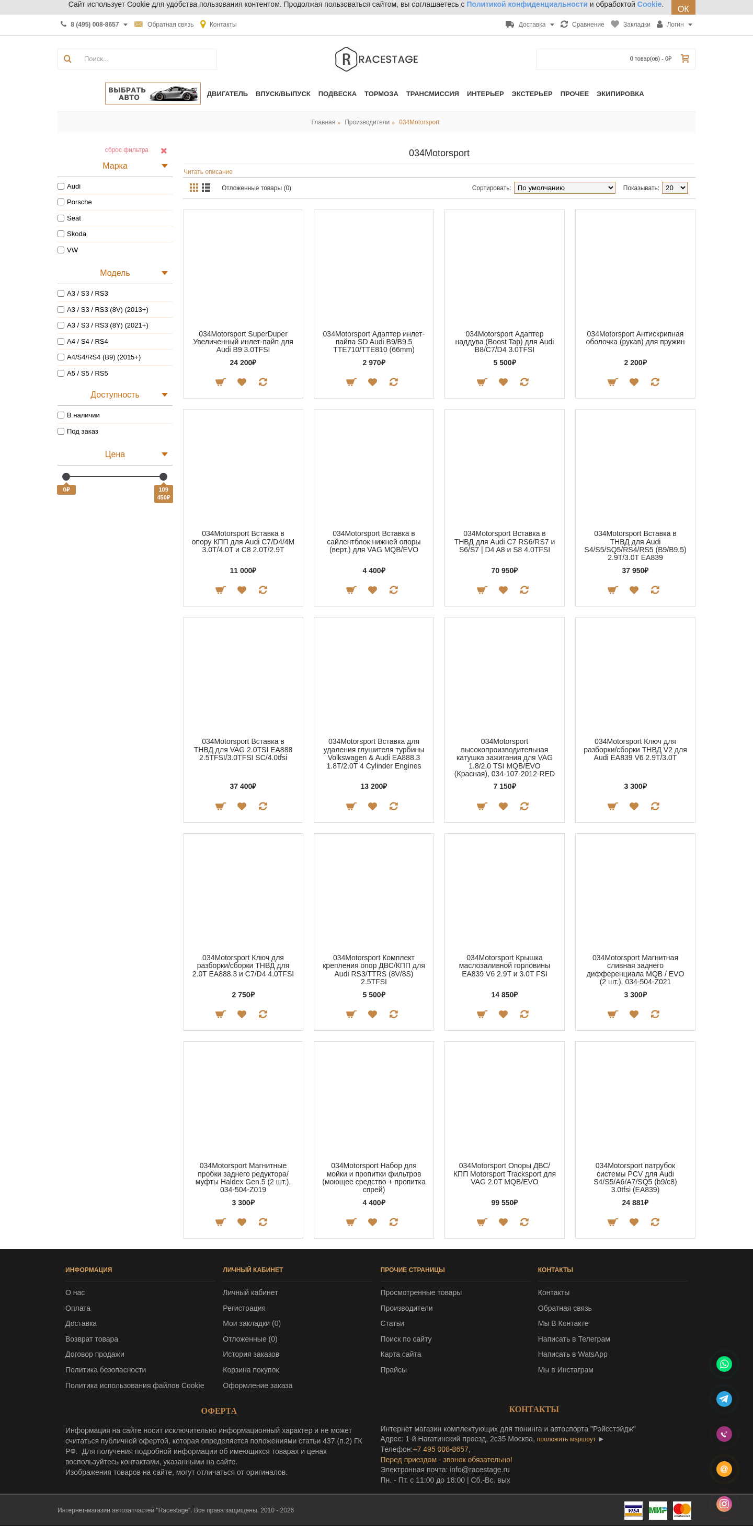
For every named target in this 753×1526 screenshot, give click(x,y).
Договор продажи (94, 1354)
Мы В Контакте (563, 1323)
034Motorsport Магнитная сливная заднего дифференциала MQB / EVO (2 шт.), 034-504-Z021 (635, 969)
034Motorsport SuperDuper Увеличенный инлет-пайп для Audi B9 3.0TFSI (243, 342)
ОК (683, 9)
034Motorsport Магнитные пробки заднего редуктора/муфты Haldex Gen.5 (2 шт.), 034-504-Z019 (243, 1177)
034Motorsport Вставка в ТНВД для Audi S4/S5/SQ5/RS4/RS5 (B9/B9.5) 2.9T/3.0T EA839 (635, 545)
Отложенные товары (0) (256, 188)
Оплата (77, 1308)
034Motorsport (419, 122)
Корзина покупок (251, 1370)
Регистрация (244, 1308)
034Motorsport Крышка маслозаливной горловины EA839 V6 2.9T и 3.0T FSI (504, 965)
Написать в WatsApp (573, 1354)
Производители (367, 122)
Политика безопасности (105, 1370)
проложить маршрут (566, 1439)
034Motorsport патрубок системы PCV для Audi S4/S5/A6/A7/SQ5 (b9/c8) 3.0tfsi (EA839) (635, 1177)
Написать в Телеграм (574, 1339)
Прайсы (394, 1370)
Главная (324, 122)
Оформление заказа (257, 1385)
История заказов (251, 1354)
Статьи (392, 1323)
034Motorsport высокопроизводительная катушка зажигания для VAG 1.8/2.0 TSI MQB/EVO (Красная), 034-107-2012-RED (504, 757)
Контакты (553, 1292)
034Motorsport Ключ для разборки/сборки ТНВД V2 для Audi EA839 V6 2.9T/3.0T (635, 749)
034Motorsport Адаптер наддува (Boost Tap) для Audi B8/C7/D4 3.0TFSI (504, 342)
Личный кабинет (250, 1292)
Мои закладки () (252, 1323)
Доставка (81, 1323)
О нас (75, 1292)
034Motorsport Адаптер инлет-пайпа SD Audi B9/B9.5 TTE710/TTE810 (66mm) (374, 342)
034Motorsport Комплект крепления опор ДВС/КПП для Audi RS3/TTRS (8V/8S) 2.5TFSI (374, 969)
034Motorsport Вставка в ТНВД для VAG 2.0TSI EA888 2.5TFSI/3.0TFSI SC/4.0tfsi (243, 749)
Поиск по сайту (406, 1339)
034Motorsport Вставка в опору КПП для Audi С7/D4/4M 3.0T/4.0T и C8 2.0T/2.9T (243, 541)
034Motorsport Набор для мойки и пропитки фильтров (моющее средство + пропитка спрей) (373, 1177)
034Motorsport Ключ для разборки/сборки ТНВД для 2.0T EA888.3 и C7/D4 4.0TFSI (243, 965)
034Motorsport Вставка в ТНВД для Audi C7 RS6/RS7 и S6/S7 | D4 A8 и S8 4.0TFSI (504, 541)
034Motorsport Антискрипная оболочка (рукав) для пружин (635, 338)
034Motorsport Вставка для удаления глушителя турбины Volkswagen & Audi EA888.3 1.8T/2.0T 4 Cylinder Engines (374, 753)
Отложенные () (250, 1339)
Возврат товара (91, 1339)
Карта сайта (401, 1354)
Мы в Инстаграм (566, 1370)
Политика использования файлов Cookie (134, 1385)
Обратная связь (565, 1308)
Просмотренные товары (421, 1292)
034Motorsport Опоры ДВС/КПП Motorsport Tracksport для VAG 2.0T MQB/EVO (504, 1173)
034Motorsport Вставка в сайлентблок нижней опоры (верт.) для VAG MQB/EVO (373, 541)
